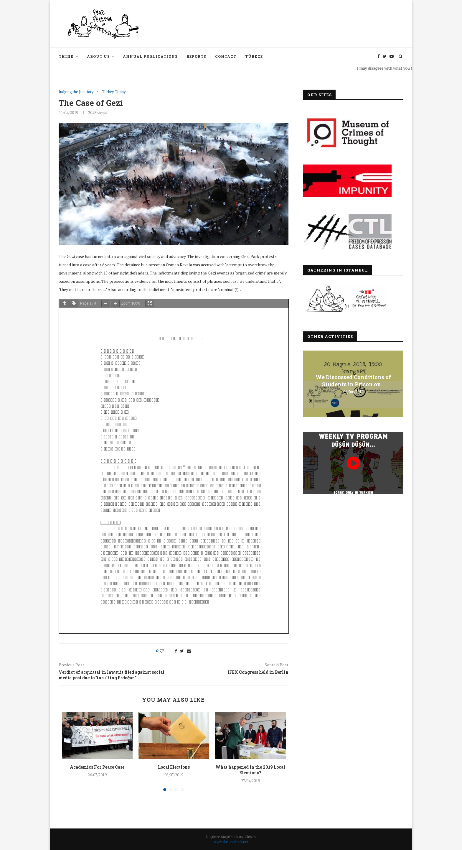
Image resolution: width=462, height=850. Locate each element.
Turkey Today (114, 92)
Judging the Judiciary (76, 92)
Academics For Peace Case (97, 767)
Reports (196, 56)
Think (66, 56)
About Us (98, 56)
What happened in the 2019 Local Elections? (250, 770)
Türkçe (254, 56)
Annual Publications (150, 56)
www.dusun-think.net (231, 841)
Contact (225, 56)
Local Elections (174, 767)
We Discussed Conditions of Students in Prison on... (353, 381)
